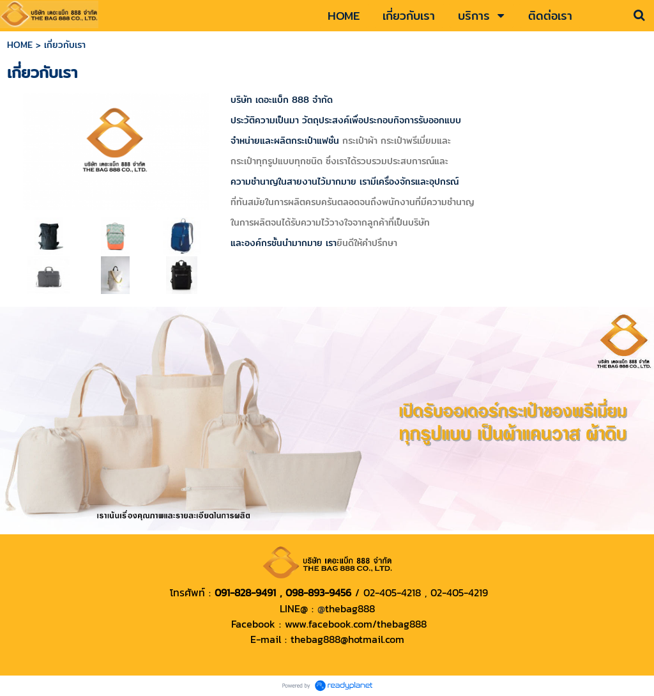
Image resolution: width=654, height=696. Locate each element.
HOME (20, 45)
